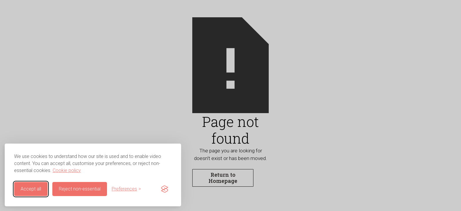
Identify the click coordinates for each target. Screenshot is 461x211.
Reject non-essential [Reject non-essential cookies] (80, 189)
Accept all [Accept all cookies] (31, 189)
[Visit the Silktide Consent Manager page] (165, 189)
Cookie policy (67, 170)
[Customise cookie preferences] (126, 189)
